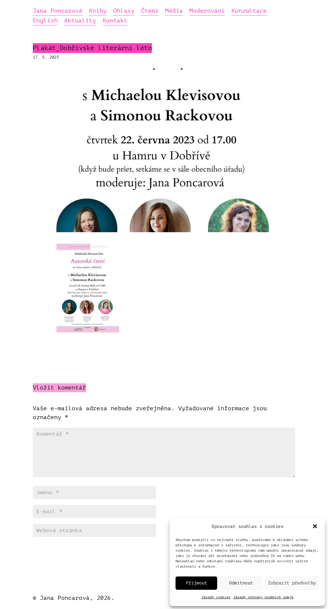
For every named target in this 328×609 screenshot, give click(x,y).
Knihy (98, 11)
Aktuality (80, 21)
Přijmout (196, 583)
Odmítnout (241, 583)
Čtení (150, 11)
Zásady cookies (216, 597)
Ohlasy (123, 11)
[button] (315, 526)
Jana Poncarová (57, 11)
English (45, 21)
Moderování (207, 11)
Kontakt (115, 21)
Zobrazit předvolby (292, 583)
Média (174, 11)
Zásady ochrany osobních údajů (263, 597)
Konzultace (249, 11)
